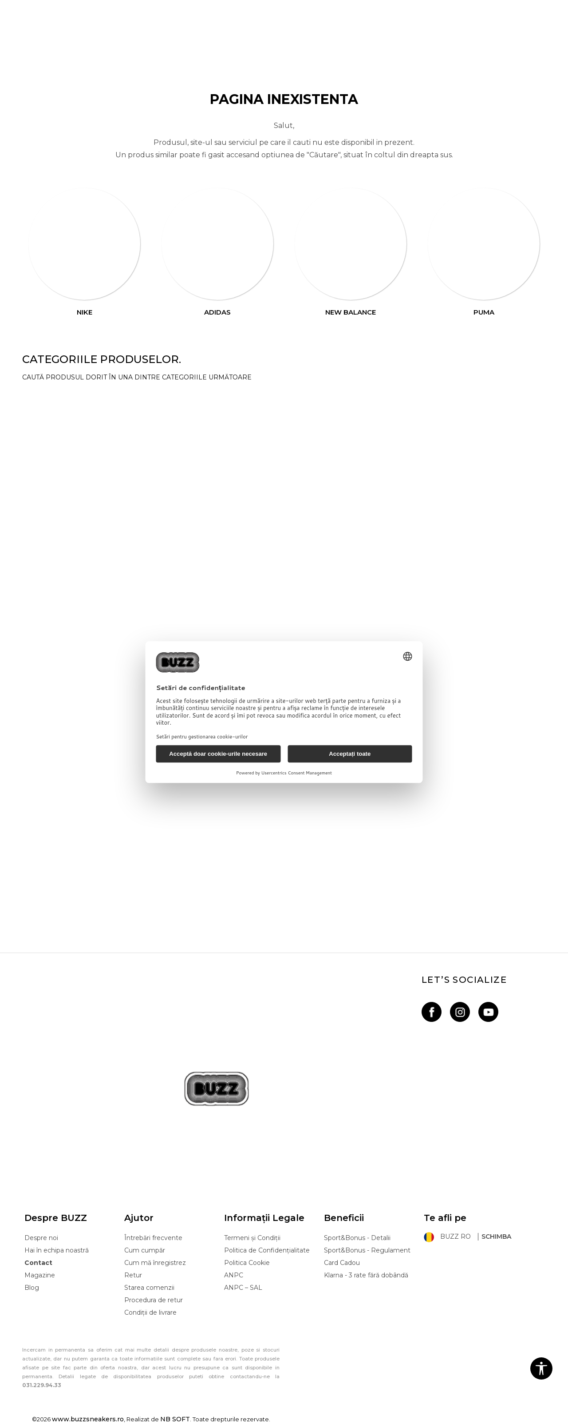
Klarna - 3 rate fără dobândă (366, 1275)
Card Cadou (342, 1263)
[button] (541, 1368)
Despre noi (41, 1238)
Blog (31, 1288)
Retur (133, 1275)
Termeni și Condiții (252, 1238)
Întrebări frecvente (153, 1238)
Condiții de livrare (150, 1312)
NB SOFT (175, 1419)
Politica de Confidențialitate (267, 1250)
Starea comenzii (149, 1288)
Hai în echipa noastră (56, 1250)
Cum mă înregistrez (155, 1263)
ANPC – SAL (243, 1288)
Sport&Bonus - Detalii (357, 1238)
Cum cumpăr (144, 1250)
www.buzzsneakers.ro (88, 1419)
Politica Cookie (247, 1263)
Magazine (39, 1275)
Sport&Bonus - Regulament (367, 1250)
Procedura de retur (153, 1300)
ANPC (233, 1275)
